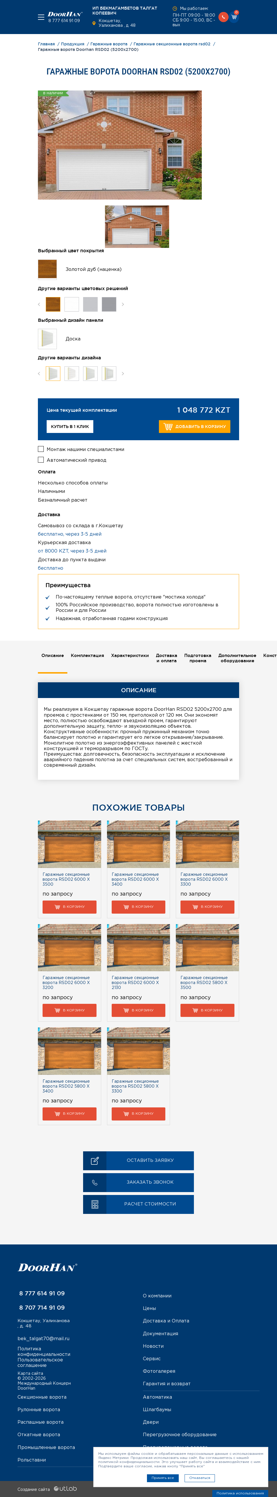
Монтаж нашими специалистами (85, 448)
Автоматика (157, 1397)
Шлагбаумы (157, 1409)
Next (123, 304)
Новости (153, 1346)
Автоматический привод (76, 459)
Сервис (152, 1358)
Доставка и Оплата (166, 1321)
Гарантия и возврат (167, 1383)
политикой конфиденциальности (128, 1462)
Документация (160, 1333)
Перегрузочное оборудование (180, 1434)
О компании (157, 1296)
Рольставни (31, 1459)
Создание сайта (47, 1489)
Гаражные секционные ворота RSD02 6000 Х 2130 (135, 982)
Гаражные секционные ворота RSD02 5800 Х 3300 (135, 1086)
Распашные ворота (40, 1422)
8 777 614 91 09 (63, 21)
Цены (149, 1308)
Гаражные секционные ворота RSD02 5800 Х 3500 (204, 982)
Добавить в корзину (194, 426)
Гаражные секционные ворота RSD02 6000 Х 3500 (66, 879)
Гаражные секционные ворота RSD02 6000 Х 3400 (135, 879)
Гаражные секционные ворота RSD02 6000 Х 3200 (66, 982)
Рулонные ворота (38, 1409)
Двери (151, 1422)
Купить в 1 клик (70, 426)
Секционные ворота (41, 1397)
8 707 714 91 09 (41, 1307)
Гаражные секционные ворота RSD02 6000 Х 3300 (204, 879)
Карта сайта (30, 1373)
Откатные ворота (38, 1434)
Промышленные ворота (46, 1447)
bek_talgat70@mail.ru (43, 1339)
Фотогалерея (159, 1371)
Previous (39, 304)
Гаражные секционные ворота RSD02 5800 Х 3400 (66, 1086)
